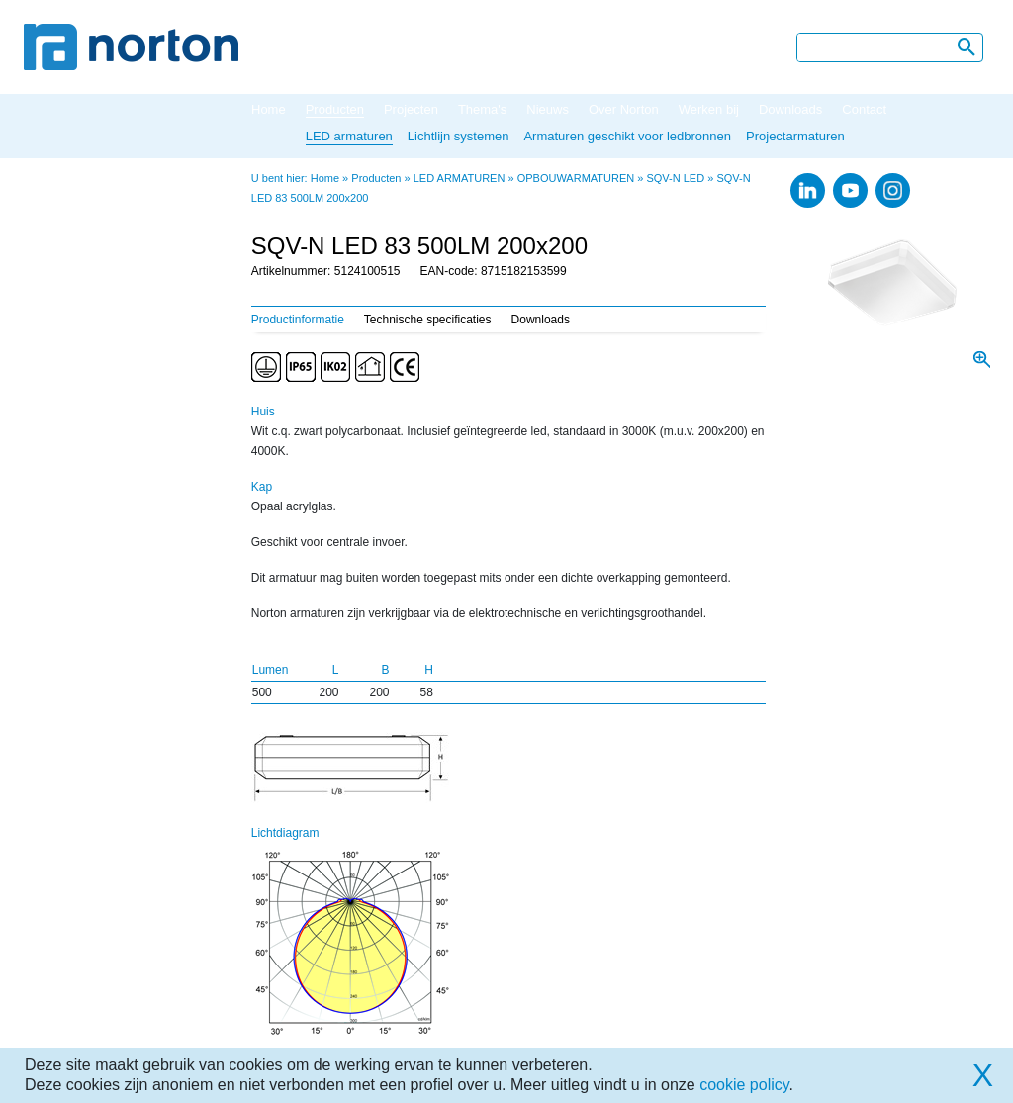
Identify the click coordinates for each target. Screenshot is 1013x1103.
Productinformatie (297, 319)
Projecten (411, 109)
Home (268, 109)
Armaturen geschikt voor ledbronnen (627, 136)
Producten (335, 109)
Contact (864, 109)
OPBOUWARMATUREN (576, 178)
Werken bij (709, 109)
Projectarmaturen (795, 136)
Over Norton (624, 109)
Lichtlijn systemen (458, 136)
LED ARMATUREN (460, 178)
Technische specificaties (428, 319)
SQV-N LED (675, 178)
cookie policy (743, 1084)
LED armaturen (349, 136)
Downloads (790, 109)
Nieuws (547, 109)
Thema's (482, 109)
